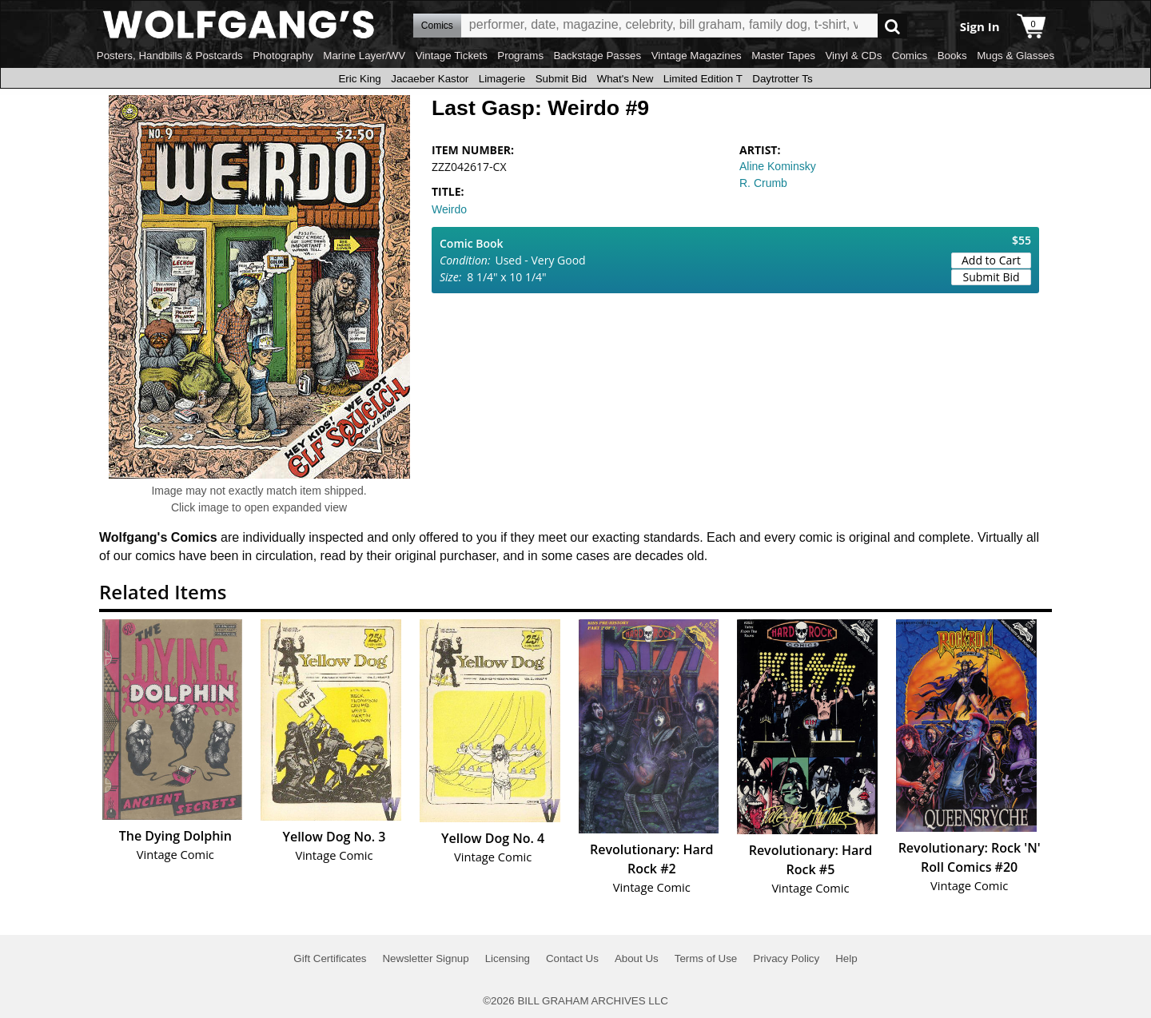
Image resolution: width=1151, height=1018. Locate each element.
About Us (637, 958)
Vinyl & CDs (853, 56)
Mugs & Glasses (1015, 56)
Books (952, 56)
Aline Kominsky (777, 166)
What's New (625, 79)
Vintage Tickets (452, 56)
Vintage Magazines (696, 56)
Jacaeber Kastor (429, 79)
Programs (520, 56)
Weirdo (449, 209)
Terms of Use (706, 958)
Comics (909, 56)
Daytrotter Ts (782, 79)
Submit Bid (561, 79)
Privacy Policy (786, 958)
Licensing (507, 958)
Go (892, 26)
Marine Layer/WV (364, 56)
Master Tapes (783, 56)
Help (846, 958)
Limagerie (502, 79)
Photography (283, 56)
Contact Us (572, 958)
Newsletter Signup (425, 958)
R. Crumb (763, 183)
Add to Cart (991, 260)
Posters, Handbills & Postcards (170, 56)
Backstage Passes (598, 56)
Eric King (359, 79)
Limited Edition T (703, 79)
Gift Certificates (329, 958)
